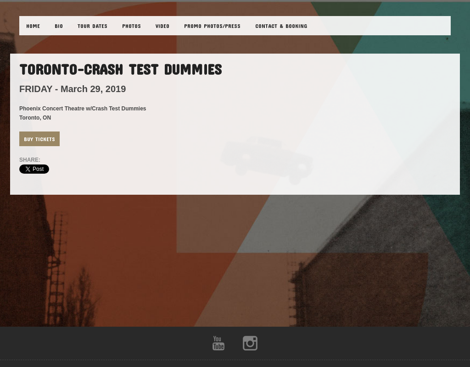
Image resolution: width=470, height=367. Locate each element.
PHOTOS (131, 25)
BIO (59, 25)
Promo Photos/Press (212, 25)
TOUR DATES (92, 25)
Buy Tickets (39, 139)
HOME (33, 25)
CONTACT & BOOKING (281, 25)
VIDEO (162, 25)
